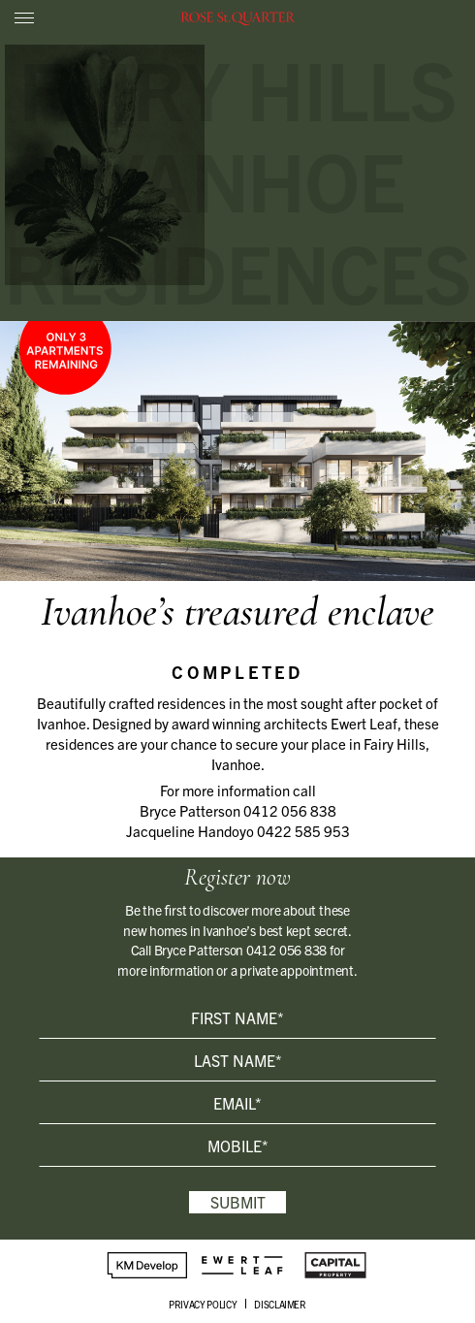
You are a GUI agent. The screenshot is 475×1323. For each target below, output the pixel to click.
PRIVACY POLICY (203, 1304)
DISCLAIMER (280, 1304)
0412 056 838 (289, 810)
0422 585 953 (303, 831)
